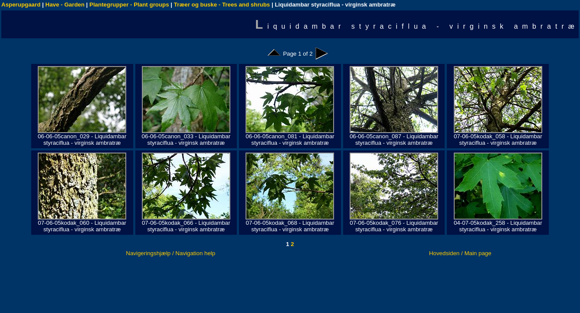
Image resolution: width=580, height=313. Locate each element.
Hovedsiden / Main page (460, 253)
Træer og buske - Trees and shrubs (222, 4)
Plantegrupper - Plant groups (129, 4)
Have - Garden (65, 4)
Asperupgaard (20, 4)
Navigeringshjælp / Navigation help (170, 253)
